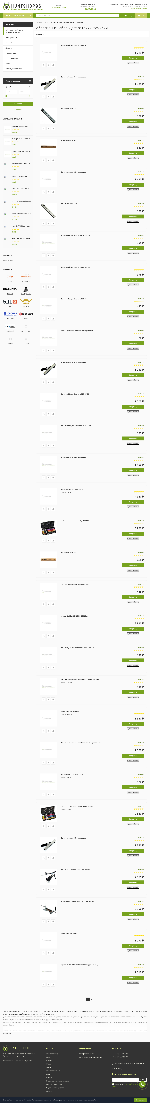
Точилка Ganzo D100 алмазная (73, 77)
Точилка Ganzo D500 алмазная (73, 457)
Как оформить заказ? (59, 7)
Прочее (49, 1091)
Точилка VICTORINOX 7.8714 (72, 774)
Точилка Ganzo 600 (68, 140)
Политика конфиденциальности (90, 1057)
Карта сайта (28, 1061)
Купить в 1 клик (133, 63)
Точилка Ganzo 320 (68, 553)
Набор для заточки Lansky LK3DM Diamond (78, 521)
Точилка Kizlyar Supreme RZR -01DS (75, 394)
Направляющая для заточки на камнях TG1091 (80, 679)
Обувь (48, 1064)
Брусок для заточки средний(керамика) (77, 331)
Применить (18, 104)
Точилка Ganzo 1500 (69, 204)
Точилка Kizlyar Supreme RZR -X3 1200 (76, 426)
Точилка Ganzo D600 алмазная (73, 838)
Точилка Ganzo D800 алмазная (73, 172)
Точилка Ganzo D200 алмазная (73, 362)
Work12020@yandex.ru (139, 8)
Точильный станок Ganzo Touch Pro (75, 870)
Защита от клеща (52, 1054)
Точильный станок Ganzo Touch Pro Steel (77, 901)
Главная (39, 22)
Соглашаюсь (140, 1100)
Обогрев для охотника (54, 1084)
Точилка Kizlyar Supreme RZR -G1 (74, 299)
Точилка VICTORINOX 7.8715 (72, 489)
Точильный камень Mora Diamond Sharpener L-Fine (81, 743)
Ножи (46, 22)
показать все (8, 261)
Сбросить (18, 109)
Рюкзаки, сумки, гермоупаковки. (57, 1081)
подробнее (8, 1033)
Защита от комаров (53, 1071)
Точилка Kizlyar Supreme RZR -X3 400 (75, 235)
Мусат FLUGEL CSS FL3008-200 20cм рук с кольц (79, 965)
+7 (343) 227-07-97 (87, 4)
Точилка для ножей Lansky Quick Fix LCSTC (78, 648)
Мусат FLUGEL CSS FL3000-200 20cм (74, 616)
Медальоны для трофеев (55, 1088)
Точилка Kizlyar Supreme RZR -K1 (74, 45)
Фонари (49, 1078)
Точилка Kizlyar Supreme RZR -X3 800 (75, 267)
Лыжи (48, 1074)
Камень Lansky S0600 (69, 933)
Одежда (49, 1061)
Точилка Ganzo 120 (68, 109)
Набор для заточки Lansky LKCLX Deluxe (77, 806)
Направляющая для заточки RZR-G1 (75, 584)
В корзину (133, 58)
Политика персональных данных (13, 1061)
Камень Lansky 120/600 (70, 711)
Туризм (48, 1067)
